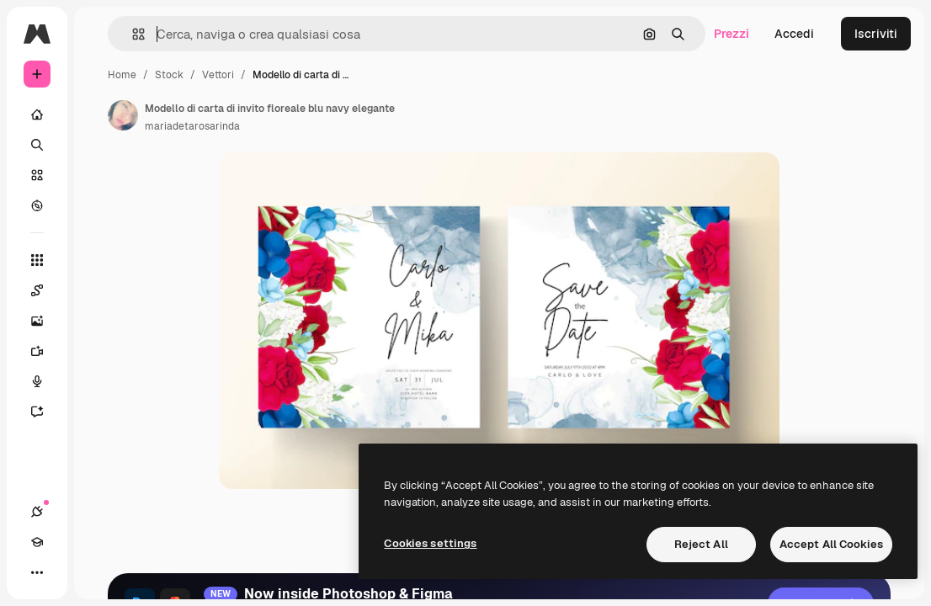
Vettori (218, 75)
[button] (132, 34)
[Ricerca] (37, 144)
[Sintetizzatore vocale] (37, 381)
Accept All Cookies (831, 544)
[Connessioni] (37, 511)
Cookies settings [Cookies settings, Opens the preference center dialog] (430, 543)
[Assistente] (37, 411)
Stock (169, 75)
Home (122, 75)
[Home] (37, 114)
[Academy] (37, 542)
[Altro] (37, 572)
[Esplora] (37, 205)
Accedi (794, 33)
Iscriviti (875, 33)
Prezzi (731, 33)
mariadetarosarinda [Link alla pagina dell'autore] (192, 126)
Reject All (701, 544)
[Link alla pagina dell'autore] (123, 115)
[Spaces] (37, 290)
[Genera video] (37, 351)
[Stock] (37, 175)
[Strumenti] (37, 260)
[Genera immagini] (37, 320)
